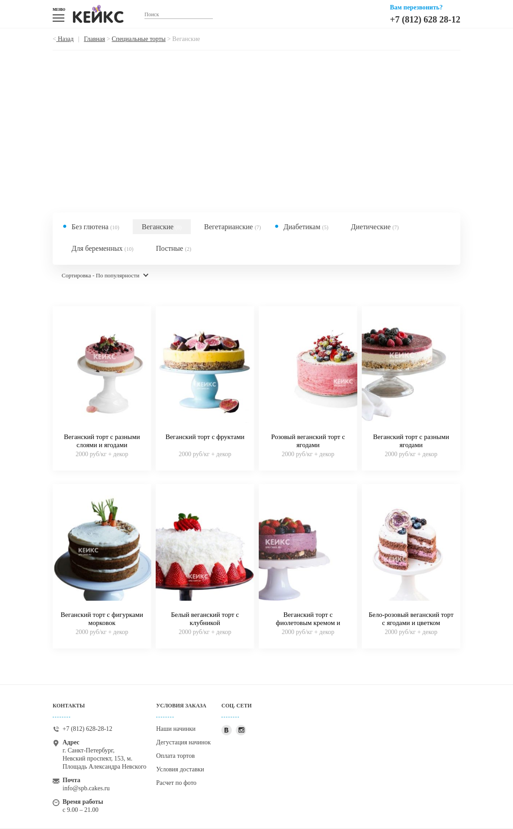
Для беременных (103, 248)
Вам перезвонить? (416, 7)
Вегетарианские (232, 227)
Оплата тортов (175, 755)
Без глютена (95, 227)
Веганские (162, 227)
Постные (173, 248)
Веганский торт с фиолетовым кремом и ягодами (308, 622)
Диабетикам (306, 227)
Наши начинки (176, 728)
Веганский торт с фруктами (205, 436)
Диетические (375, 227)
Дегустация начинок (183, 742)
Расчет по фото (176, 782)
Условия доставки (180, 769)
